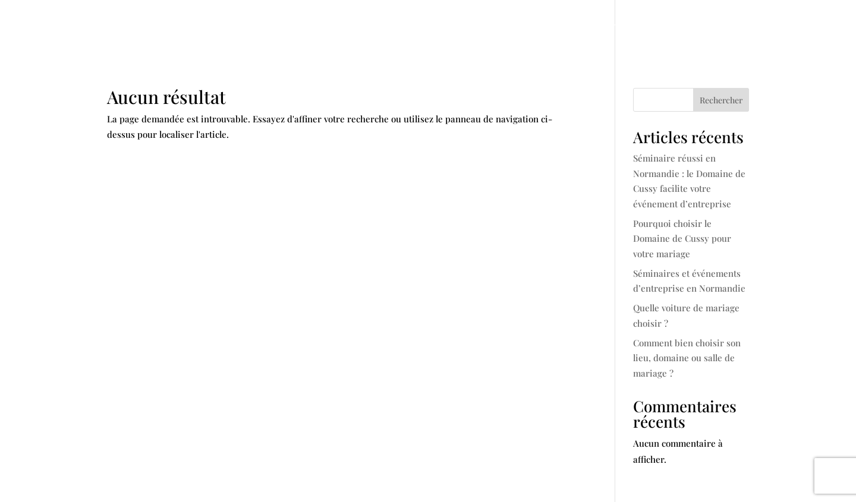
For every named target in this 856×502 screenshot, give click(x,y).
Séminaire (456, 27)
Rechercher (721, 100)
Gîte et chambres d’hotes (566, 27)
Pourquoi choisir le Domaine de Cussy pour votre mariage (682, 238)
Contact (729, 27)
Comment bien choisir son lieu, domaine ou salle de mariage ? (687, 358)
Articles (673, 27)
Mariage (387, 27)
